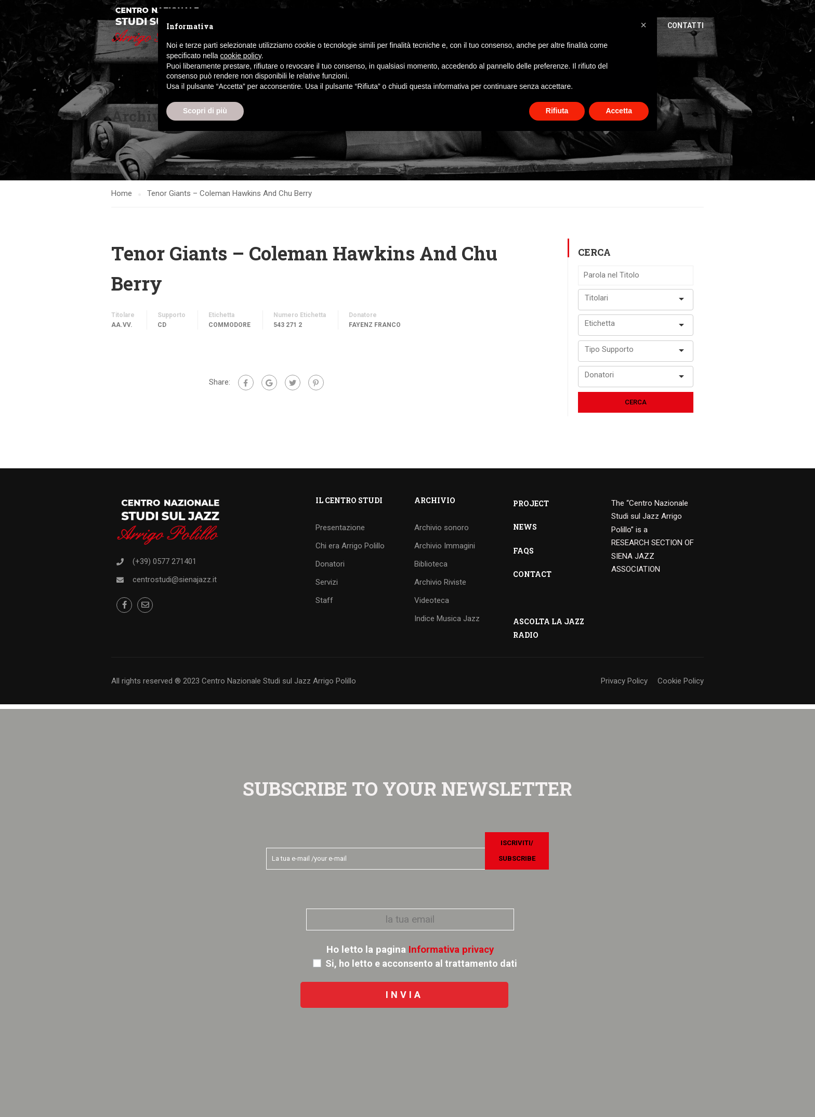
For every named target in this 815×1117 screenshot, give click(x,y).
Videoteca (431, 604)
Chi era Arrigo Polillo (350, 550)
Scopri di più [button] (205, 111)
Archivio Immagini (444, 550)
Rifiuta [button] (557, 111)
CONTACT (532, 578)
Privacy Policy (624, 685)
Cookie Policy (681, 685)
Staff (324, 604)
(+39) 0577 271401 (164, 565)
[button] (643, 25)
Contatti (685, 26)
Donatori (330, 568)
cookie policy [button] (240, 55)
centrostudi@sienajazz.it (175, 583)
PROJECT (531, 507)
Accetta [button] (619, 111)
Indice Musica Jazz (447, 622)
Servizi (327, 586)
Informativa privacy (451, 949)
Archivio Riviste (440, 586)
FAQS (523, 555)
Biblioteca (431, 568)
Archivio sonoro (441, 531)
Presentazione (340, 531)
